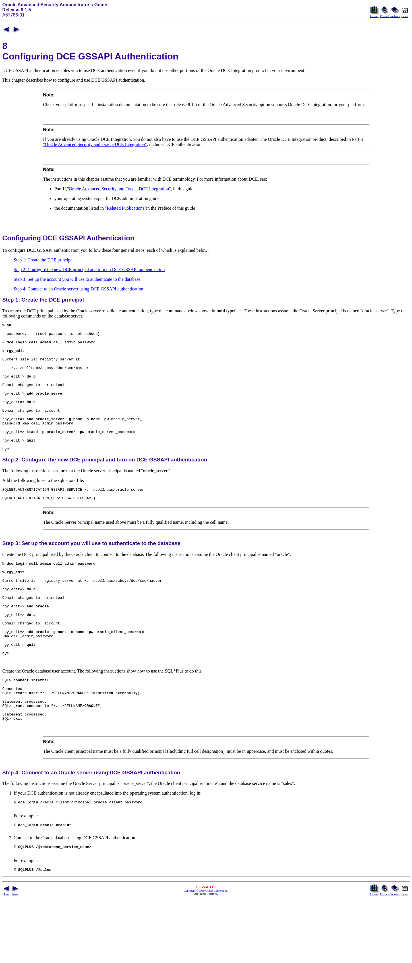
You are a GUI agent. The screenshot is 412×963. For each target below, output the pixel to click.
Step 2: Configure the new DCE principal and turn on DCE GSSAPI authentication (89, 269)
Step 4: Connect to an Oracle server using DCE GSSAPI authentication (78, 288)
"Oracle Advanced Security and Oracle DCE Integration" (95, 144)
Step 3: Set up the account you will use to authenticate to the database (77, 279)
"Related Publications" (125, 208)
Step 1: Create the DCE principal (44, 259)
